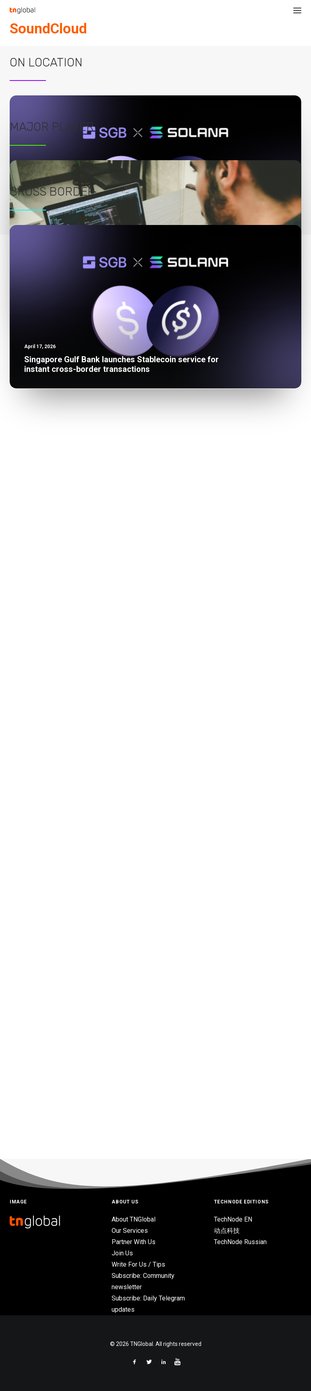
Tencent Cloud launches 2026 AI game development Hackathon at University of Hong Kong (155, 472)
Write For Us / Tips (138, 1264)
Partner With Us (134, 1242)
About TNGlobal (134, 1219)
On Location (46, 201)
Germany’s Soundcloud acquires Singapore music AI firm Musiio (216, 78)
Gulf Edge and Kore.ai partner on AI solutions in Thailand (99, 444)
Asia (167, 58)
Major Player (52, 537)
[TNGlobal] (22, 10)
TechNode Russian (240, 1242)
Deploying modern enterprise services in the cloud (90, 752)
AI (266, 58)
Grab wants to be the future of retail (67, 780)
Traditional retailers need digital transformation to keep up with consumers (129, 807)
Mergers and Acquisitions (204, 58)
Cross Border (52, 845)
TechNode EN (233, 1219)
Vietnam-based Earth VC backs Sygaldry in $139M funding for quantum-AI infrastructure (152, 417)
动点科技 (227, 1230)
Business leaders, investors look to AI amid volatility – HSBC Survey (117, 499)
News (152, 58)
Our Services (130, 1230)
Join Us (122, 1253)
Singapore (249, 58)
